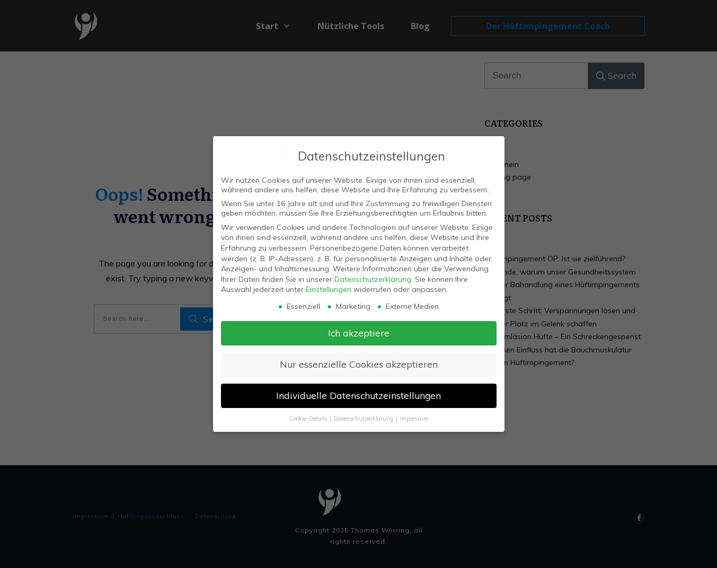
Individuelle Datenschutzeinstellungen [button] (358, 395)
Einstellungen (328, 289)
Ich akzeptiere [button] (359, 332)
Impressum (414, 418)
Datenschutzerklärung (372, 278)
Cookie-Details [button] (309, 418)
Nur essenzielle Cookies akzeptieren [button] (359, 363)
